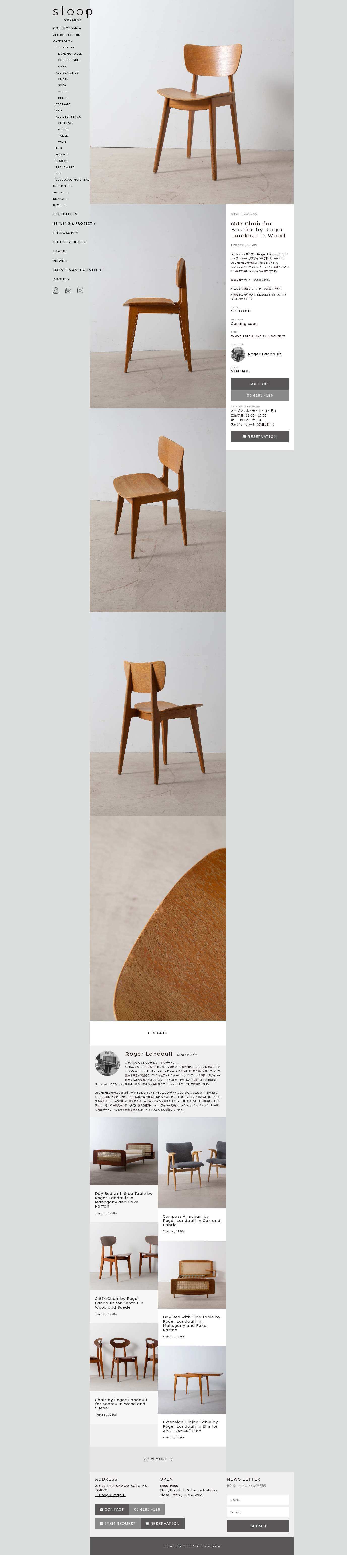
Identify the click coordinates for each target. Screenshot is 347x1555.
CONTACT (114, 1509)
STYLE (58, 205)
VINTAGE (240, 371)
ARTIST (59, 192)
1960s (112, 1414)
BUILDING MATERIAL (72, 179)
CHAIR (63, 79)
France (237, 245)
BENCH (63, 98)
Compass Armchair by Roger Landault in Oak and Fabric (191, 1220)
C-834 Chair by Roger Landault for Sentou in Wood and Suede (119, 1303)
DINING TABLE (70, 53)
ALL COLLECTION (66, 35)
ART (59, 173)
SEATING (250, 213)
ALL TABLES (65, 47)
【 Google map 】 (110, 1495)
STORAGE (63, 104)
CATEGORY (61, 41)
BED (59, 110)
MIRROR (62, 154)
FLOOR (63, 129)
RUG (59, 148)
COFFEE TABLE (69, 60)
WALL (62, 142)
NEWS (58, 261)
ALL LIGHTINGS (68, 116)
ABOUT (59, 279)
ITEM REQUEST (120, 1523)
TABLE (63, 135)
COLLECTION (65, 28)
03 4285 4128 (260, 395)
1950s (252, 245)
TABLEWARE (65, 167)
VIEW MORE (155, 1459)
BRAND (58, 198)
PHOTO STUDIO (67, 242)
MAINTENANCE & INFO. (75, 270)
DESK (62, 66)
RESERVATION (262, 436)
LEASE (59, 251)
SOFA (62, 85)
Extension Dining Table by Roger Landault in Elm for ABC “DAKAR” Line (190, 1426)
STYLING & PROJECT (72, 223)
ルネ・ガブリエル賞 (151, 1110)
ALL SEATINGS (67, 72)
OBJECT (62, 161)
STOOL (63, 91)
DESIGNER (61, 186)
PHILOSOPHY (65, 233)
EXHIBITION (65, 214)
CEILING (65, 123)
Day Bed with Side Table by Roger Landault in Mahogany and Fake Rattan (123, 1200)
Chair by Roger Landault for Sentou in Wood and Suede (121, 1404)
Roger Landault (256, 354)
